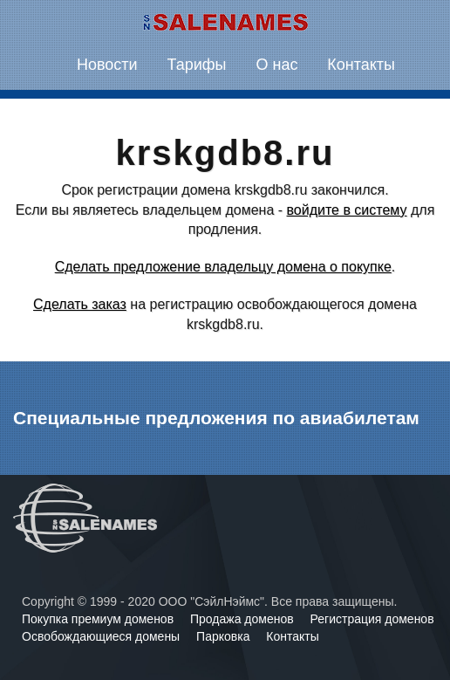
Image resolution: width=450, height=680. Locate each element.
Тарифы (197, 64)
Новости (107, 64)
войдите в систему (347, 210)
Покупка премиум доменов (99, 619)
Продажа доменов (243, 619)
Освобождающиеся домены (102, 636)
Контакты (361, 64)
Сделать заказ (79, 304)
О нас (276, 64)
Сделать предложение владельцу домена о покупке (223, 266)
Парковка (224, 636)
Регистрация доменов (372, 619)
